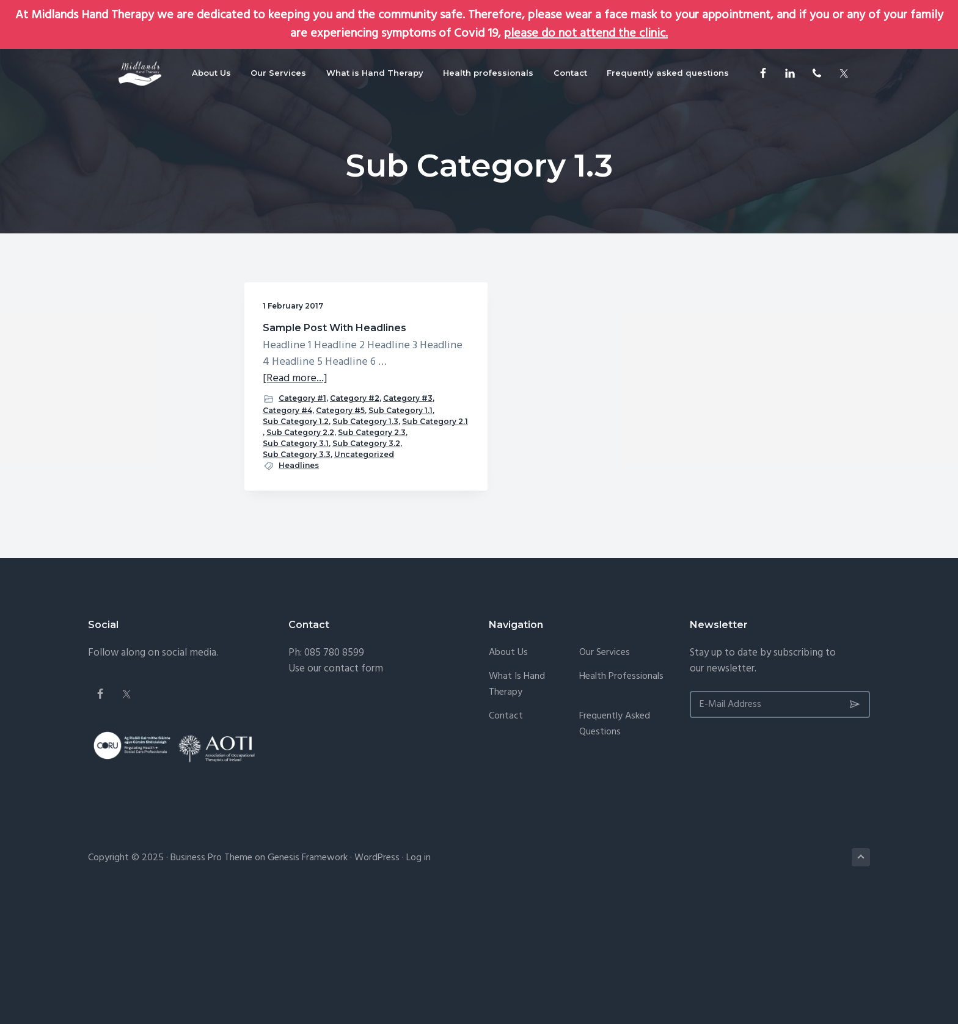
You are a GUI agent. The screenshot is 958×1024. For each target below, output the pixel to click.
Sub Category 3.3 (297, 564)
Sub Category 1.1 (295, 476)
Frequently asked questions (614, 845)
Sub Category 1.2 (296, 487)
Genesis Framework (308, 980)
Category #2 (287, 454)
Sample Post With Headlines (308, 333)
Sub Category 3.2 (297, 553)
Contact (506, 838)
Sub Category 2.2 (297, 520)
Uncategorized (293, 575)
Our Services (604, 775)
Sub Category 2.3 (297, 531)
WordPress (377, 980)
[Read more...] (295, 423)
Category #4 (287, 465)
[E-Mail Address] (780, 826)
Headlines (299, 586)
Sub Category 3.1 (296, 542)
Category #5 (340, 465)
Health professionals (621, 798)
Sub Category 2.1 (296, 509)
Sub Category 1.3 (296, 498)
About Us (508, 775)
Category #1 (302, 442)
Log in (418, 980)
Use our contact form (335, 790)
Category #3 (340, 454)
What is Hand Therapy (517, 806)
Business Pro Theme (211, 980)
